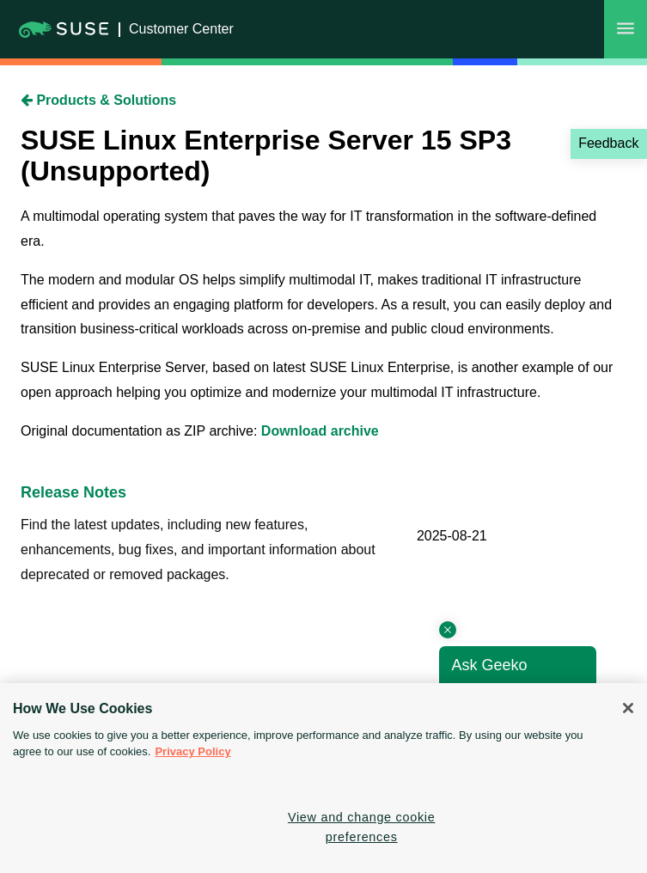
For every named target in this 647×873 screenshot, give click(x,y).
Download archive (320, 431)
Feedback (608, 143)
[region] (323, 778)
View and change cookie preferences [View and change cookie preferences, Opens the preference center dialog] (362, 827)
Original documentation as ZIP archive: (141, 431)
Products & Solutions (98, 100)
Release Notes (73, 492)
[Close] (628, 708)
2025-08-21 (452, 535)
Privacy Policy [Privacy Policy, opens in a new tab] (192, 751)
